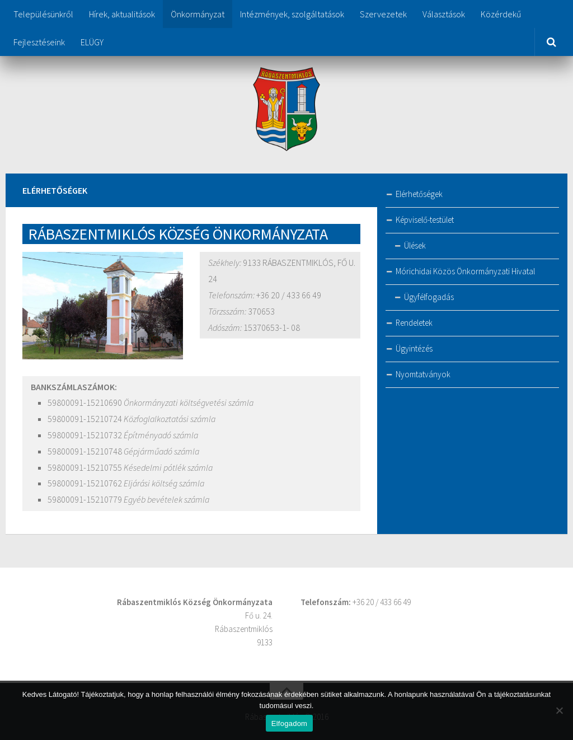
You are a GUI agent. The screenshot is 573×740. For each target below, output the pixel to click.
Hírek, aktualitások (122, 14)
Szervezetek (383, 14)
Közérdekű (501, 14)
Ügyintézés (414, 348)
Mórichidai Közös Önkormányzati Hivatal (465, 271)
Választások (443, 14)
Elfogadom (289, 723)
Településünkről (43, 14)
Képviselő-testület (425, 219)
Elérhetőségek (419, 194)
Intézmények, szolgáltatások (292, 14)
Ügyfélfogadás (429, 297)
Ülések (415, 245)
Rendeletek (414, 322)
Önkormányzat (197, 14)
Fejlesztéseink (39, 42)
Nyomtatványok (423, 374)
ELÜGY (92, 42)
